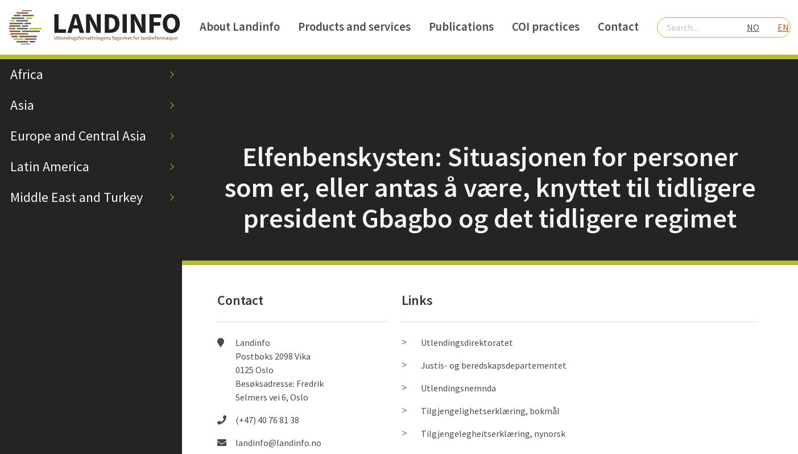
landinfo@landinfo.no (278, 442)
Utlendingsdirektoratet (467, 342)
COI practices (546, 26)
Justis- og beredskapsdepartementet (494, 365)
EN (783, 27)
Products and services (354, 26)
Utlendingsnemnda (458, 388)
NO (753, 27)
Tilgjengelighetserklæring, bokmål (490, 410)
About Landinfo (240, 26)
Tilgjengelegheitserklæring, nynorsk (493, 433)
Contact (618, 26)
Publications (461, 26)
